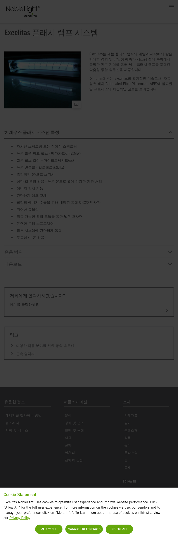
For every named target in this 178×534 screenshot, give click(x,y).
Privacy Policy (19, 523)
